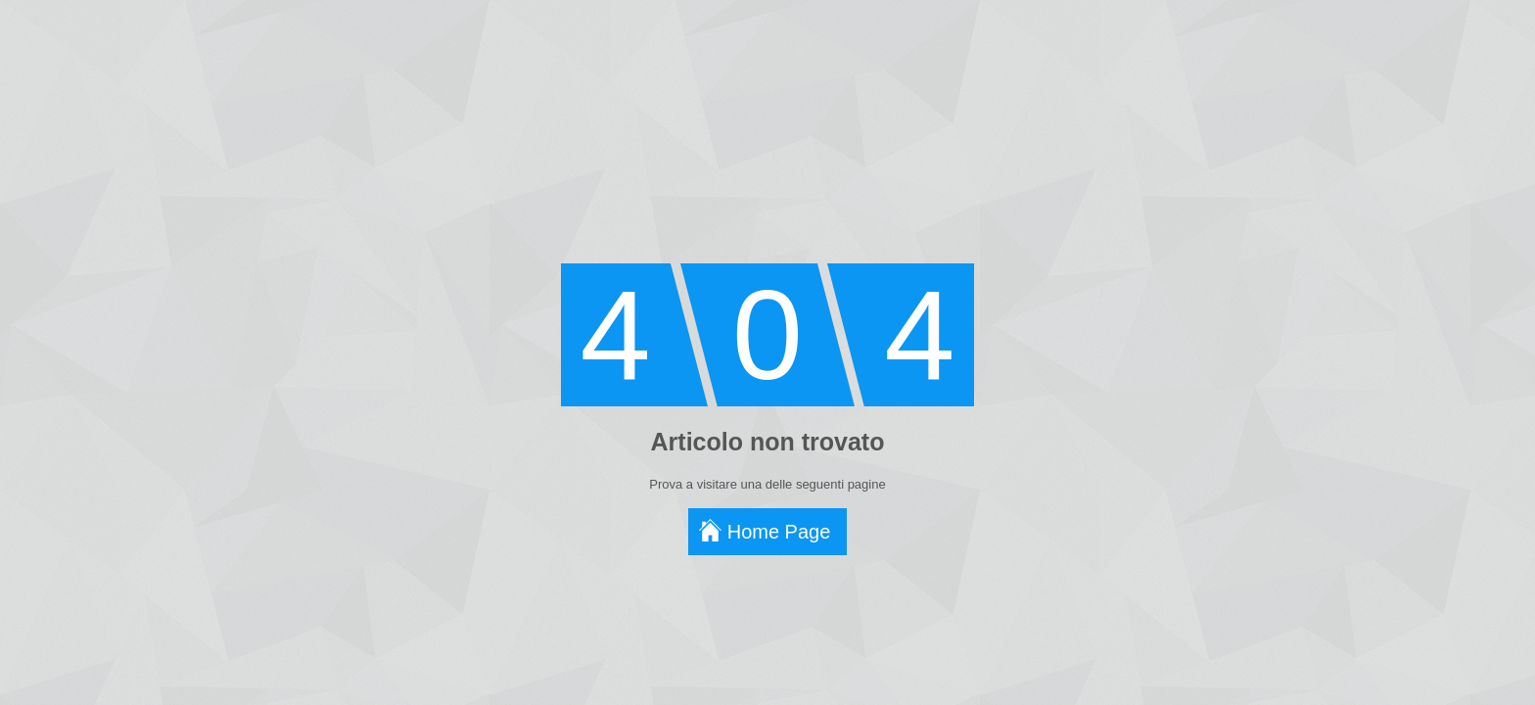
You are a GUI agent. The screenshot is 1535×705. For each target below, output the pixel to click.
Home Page (779, 531)
